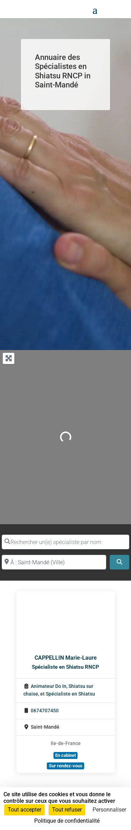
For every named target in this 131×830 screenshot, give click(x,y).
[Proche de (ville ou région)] (54, 562)
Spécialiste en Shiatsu (70, 694)
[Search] (119, 562)
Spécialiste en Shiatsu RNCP (65, 667)
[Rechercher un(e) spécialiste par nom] (65, 542)
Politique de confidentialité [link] (67, 820)
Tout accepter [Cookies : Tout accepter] (24, 809)
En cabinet (65, 755)
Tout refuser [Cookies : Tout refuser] (67, 809)
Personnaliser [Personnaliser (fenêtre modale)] (109, 809)
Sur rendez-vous (65, 765)
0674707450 (45, 711)
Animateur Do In (48, 686)
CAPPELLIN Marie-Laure (66, 657)
